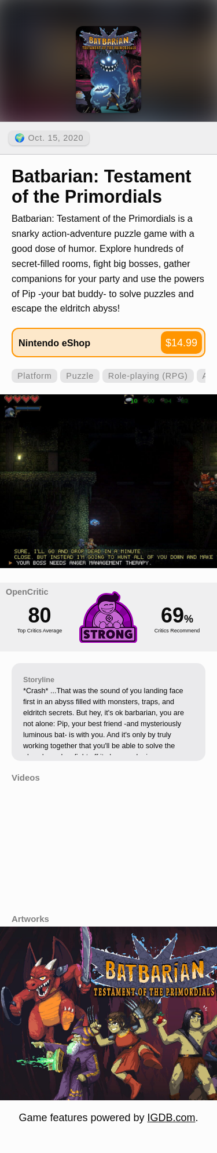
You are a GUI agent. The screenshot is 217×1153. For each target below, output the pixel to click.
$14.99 (181, 343)
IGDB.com (172, 1117)
